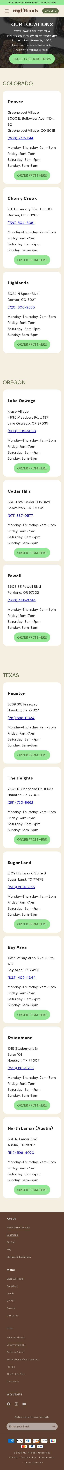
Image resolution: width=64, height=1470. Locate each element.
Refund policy (28, 1457)
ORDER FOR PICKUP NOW (32, 59)
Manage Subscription (19, 1259)
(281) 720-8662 (20, 802)
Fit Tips (11, 1370)
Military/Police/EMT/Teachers (23, 1363)
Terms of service (33, 1462)
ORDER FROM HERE (32, 175)
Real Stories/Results (18, 1230)
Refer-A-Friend (15, 1356)
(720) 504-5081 (21, 223)
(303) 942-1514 (20, 138)
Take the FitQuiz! (16, 1341)
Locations (12, 1237)
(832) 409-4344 (22, 977)
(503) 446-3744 (22, 600)
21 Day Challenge (16, 1348)
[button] (7, 11)
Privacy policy (46, 1457)
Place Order (50, 11)
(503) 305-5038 (22, 431)
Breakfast (12, 1289)
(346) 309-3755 (21, 887)
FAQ (9, 1252)
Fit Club (11, 1245)
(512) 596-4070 (21, 1152)
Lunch (10, 1296)
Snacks (11, 1311)
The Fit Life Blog (16, 1378)
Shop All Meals (15, 1282)
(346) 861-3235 (21, 1068)
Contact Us (13, 1385)
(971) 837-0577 (20, 515)
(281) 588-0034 (21, 718)
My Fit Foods (30, 1453)
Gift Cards (12, 1318)
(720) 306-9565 (21, 307)
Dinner (11, 1304)
